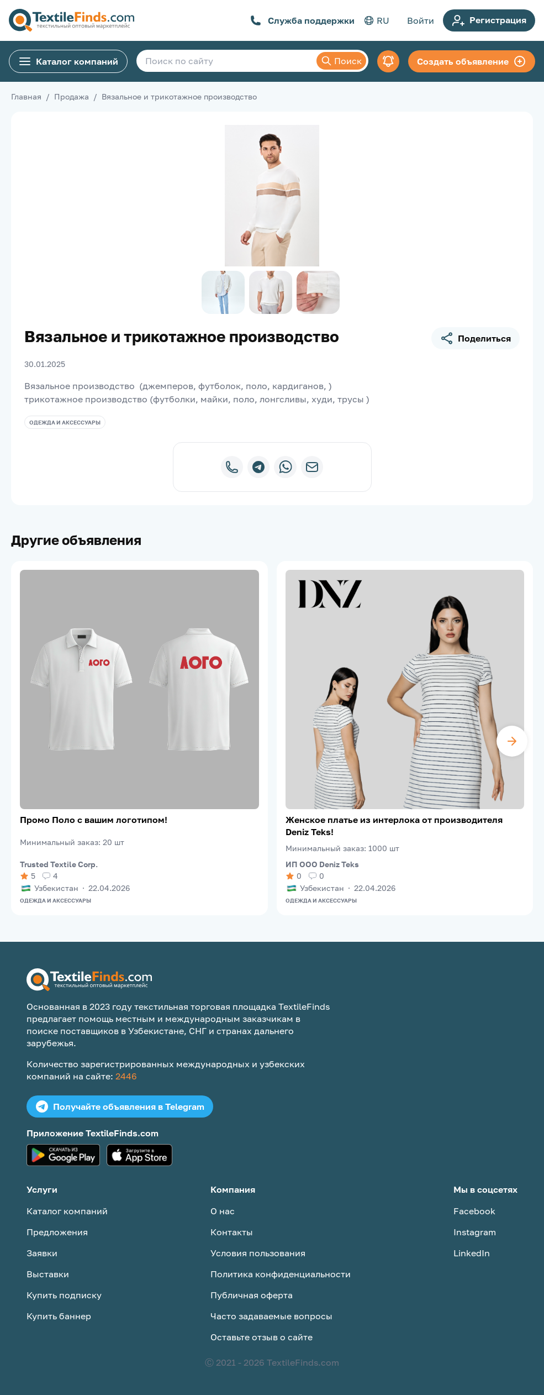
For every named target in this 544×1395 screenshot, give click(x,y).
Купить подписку (64, 1294)
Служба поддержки (302, 20)
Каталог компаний (68, 61)
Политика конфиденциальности (280, 1273)
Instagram (474, 1231)
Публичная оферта (251, 1294)
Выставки (48, 1273)
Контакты (231, 1231)
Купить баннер (59, 1315)
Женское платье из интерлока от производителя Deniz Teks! (394, 825)
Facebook (474, 1210)
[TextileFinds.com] (71, 20)
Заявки (42, 1252)
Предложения (57, 1231)
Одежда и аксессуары (65, 422)
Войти (420, 20)
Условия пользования (257, 1252)
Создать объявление (471, 61)
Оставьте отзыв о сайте (261, 1336)
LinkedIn (471, 1252)
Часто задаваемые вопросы (271, 1315)
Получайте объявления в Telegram (119, 1106)
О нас (222, 1210)
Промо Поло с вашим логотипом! (93, 819)
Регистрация (489, 20)
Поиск (341, 60)
